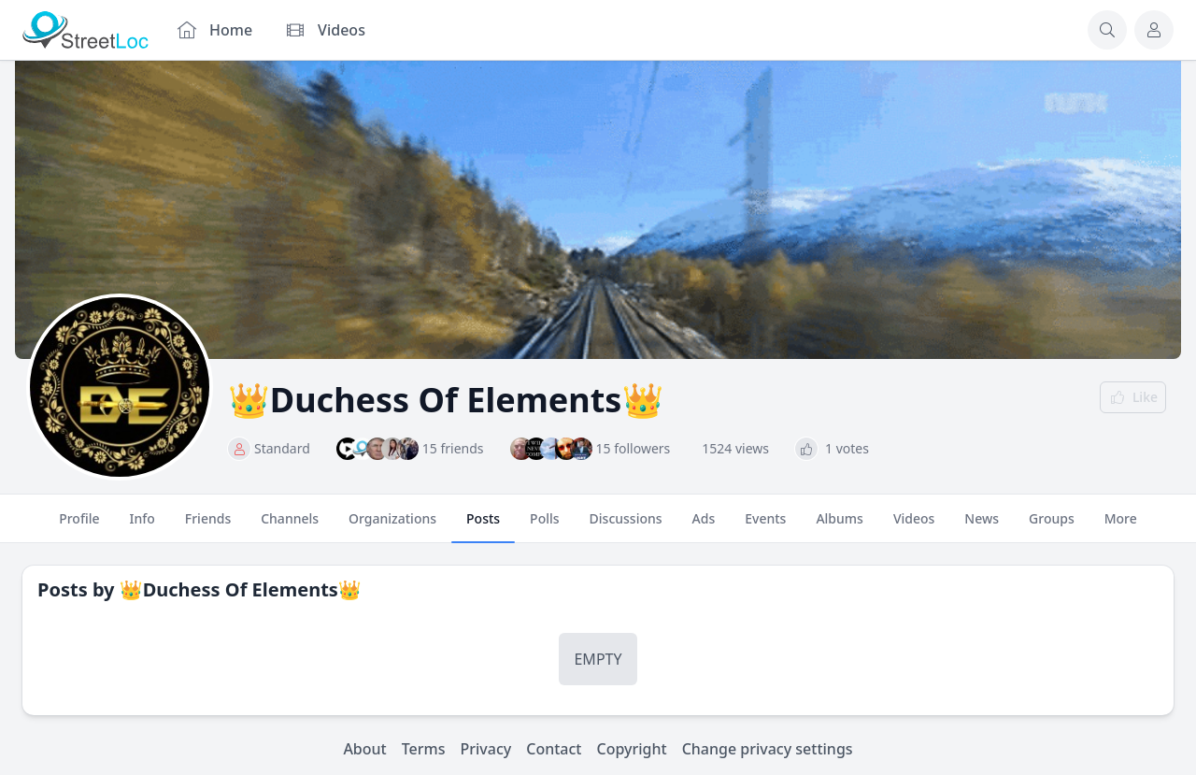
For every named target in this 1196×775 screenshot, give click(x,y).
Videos (913, 526)
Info (142, 526)
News (981, 526)
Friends (208, 526)
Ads (704, 526)
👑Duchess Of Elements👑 (241, 589)
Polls (544, 526)
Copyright (631, 749)
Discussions (626, 526)
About (364, 749)
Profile (79, 526)
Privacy (486, 749)
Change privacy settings (767, 749)
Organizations (392, 526)
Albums (839, 526)
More (1120, 526)
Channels (290, 526)
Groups (1051, 526)
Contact (553, 749)
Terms (424, 749)
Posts (483, 526)
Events (765, 526)
